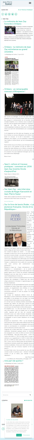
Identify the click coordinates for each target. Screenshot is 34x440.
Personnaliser (26, 435)
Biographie (28, 400)
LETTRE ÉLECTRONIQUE (25, 10)
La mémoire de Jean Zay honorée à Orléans (15, 22)
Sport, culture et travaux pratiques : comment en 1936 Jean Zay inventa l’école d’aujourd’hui (18, 168)
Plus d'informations (21, 432)
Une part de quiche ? (13, 360)
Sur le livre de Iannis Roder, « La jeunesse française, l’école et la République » (19, 207)
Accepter (19, 435)
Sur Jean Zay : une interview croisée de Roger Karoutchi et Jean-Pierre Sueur (18, 191)
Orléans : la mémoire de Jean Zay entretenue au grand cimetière (17, 49)
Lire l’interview (9, 201)
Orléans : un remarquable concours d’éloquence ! (16, 90)
